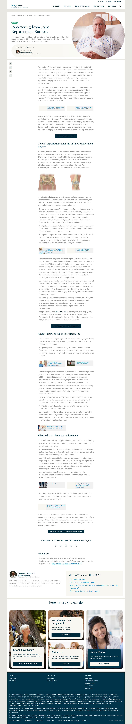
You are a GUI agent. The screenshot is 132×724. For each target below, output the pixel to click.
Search (119, 6)
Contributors (12, 678)
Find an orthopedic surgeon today (66, 136)
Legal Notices (28, 720)
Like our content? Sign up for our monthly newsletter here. (66, 531)
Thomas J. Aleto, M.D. (27, 573)
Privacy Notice (39, 720)
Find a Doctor (101, 1)
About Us (66, 664)
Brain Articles (88, 688)
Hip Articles (67, 6)
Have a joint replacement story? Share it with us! (66, 326)
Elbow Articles (112, 6)
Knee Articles (56, 6)
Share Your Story (117, 1)
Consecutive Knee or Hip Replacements (84, 591)
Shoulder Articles (98, 6)
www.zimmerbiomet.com (19, 705)
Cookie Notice (50, 720)
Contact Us (12, 680)
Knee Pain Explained (77, 579)
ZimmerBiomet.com (15, 720)
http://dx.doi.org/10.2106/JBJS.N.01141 (67, 564)
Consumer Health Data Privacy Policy (68, 720)
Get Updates (108, 1)
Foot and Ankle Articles (82, 6)
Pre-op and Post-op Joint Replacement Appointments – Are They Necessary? (94, 586)
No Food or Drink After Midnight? (82, 582)
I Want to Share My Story (28, 664)
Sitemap (84, 720)
